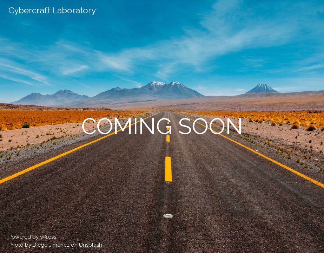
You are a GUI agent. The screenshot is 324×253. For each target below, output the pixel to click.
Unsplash (90, 245)
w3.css (48, 237)
